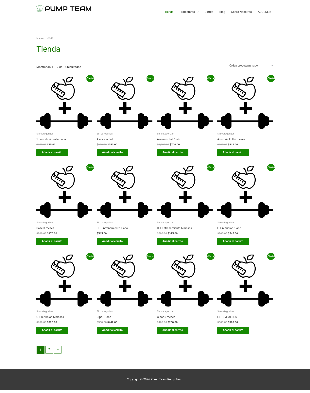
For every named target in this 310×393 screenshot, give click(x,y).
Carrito (208, 12)
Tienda (168, 12)
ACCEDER (264, 12)
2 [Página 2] (49, 352)
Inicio (39, 38)
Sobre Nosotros (241, 12)
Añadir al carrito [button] (55, 153)
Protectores (187, 12)
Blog (222, 12)
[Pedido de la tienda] (249, 65)
